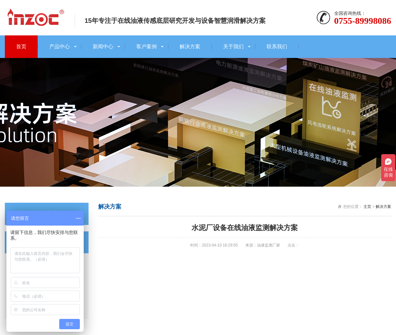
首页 (21, 46)
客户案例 (146, 46)
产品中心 (59, 46)
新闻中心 (103, 46)
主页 (367, 206)
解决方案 (190, 46)
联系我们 (277, 46)
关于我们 (233, 46)
